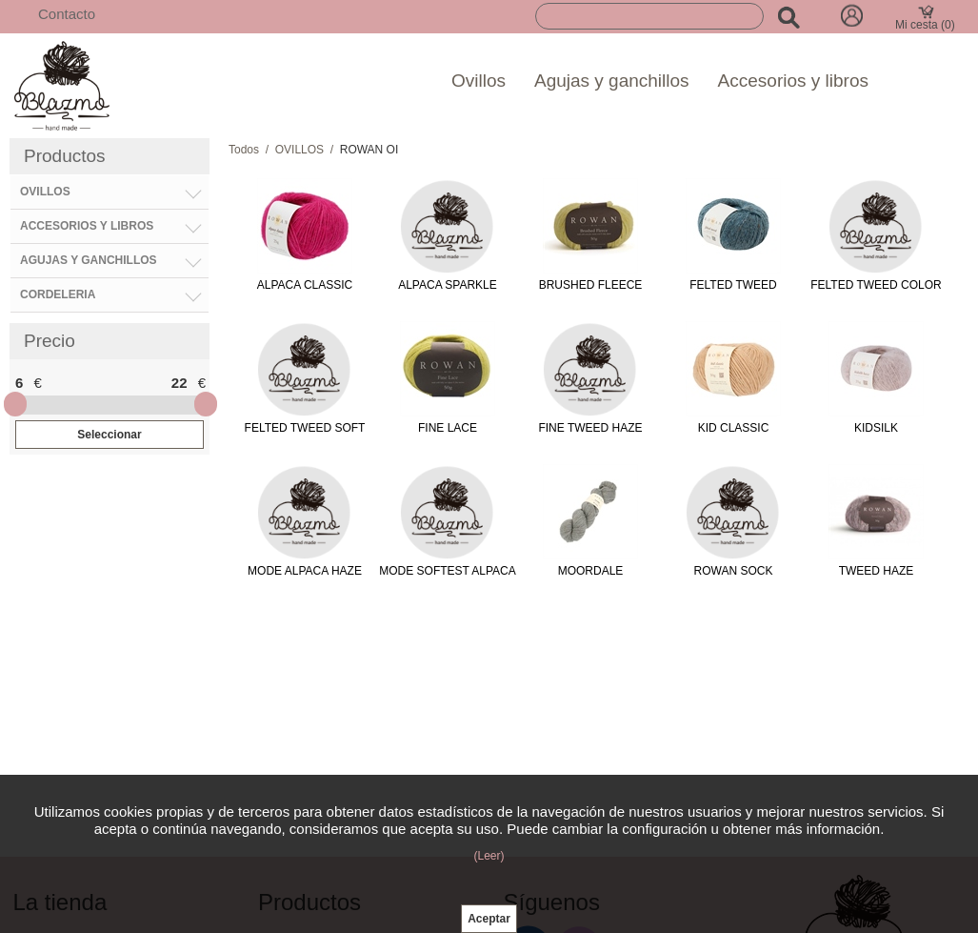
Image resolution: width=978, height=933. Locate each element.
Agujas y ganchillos (611, 81)
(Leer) (488, 855)
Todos (244, 149)
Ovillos (478, 81)
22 (179, 383)
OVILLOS (299, 149)
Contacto (66, 14)
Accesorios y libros (793, 81)
